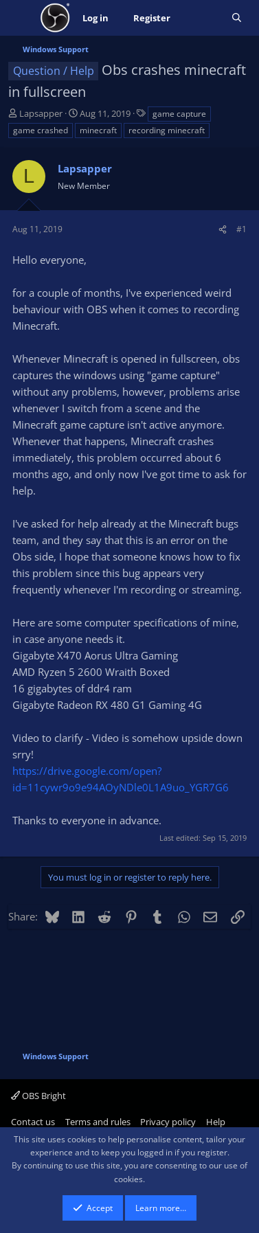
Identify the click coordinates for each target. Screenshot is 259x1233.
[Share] (223, 229)
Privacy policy (168, 1122)
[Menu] (20, 18)
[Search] (236, 18)
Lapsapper (41, 113)
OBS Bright (38, 1095)
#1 (241, 229)
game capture (179, 114)
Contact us (33, 1122)
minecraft (98, 130)
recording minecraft (166, 130)
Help (215, 1122)
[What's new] (201, 18)
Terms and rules (98, 1122)
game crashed (40, 130)
